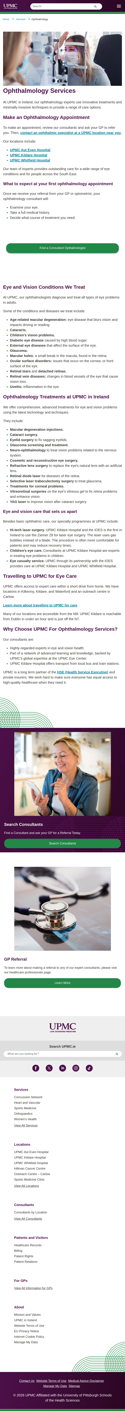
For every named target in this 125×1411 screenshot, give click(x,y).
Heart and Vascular (27, 1102)
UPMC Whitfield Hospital (30, 160)
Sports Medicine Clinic (29, 1179)
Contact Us (27, 1381)
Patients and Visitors (31, 1238)
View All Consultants (28, 1218)
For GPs (21, 1281)
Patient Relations (25, 1261)
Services (21, 1090)
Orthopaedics (23, 1113)
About (19, 1307)
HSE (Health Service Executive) (82, 672)
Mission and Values (27, 1314)
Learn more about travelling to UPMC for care (40, 605)
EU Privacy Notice (26, 1331)
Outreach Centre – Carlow (32, 1174)
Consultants (24, 1205)
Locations (22, 1144)
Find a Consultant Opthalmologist (62, 248)
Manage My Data (26, 1342)
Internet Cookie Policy (29, 1336)
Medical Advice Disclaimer (86, 1381)
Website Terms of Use (29, 1325)
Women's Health (25, 1119)
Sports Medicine (25, 1108)
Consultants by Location (30, 1212)
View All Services (26, 1125)
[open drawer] (119, 6)
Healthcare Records (27, 1245)
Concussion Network (28, 1097)
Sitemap (74, 1386)
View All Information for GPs (33, 1288)
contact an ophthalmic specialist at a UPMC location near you (70, 133)
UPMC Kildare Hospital (28, 155)
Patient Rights (23, 1256)
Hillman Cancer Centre (29, 1168)
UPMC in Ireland (25, 1320)
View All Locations (26, 1186)
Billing (18, 1250)
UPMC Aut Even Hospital (30, 150)
